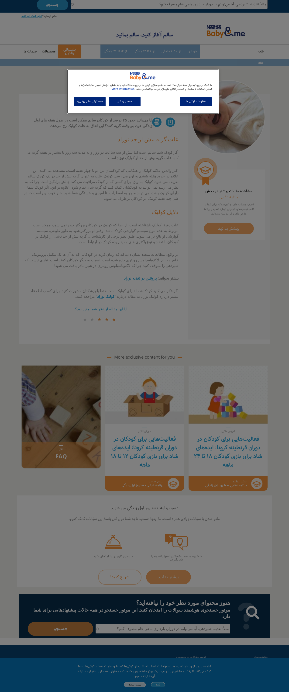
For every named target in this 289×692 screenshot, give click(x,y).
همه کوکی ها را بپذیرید (89, 101)
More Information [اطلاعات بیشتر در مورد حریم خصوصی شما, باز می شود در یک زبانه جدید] (122, 89)
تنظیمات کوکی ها (196, 101)
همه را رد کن (124, 101)
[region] (143, 91)
